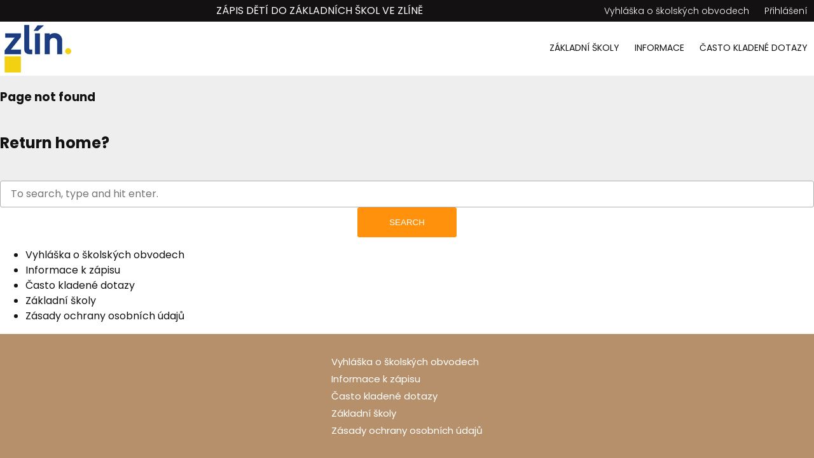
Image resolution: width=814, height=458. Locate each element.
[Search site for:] (407, 194)
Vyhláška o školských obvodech (676, 10)
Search (407, 222)
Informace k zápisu (72, 270)
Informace (659, 47)
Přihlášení (786, 10)
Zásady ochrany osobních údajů (104, 316)
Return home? (54, 142)
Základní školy (584, 47)
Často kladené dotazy (754, 47)
